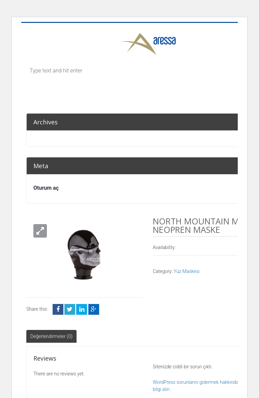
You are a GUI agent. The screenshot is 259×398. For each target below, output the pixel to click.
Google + (93, 309)
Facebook (58, 309)
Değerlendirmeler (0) (51, 336)
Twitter (69, 309)
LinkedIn (81, 309)
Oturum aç (46, 188)
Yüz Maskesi (187, 271)
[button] (40, 231)
